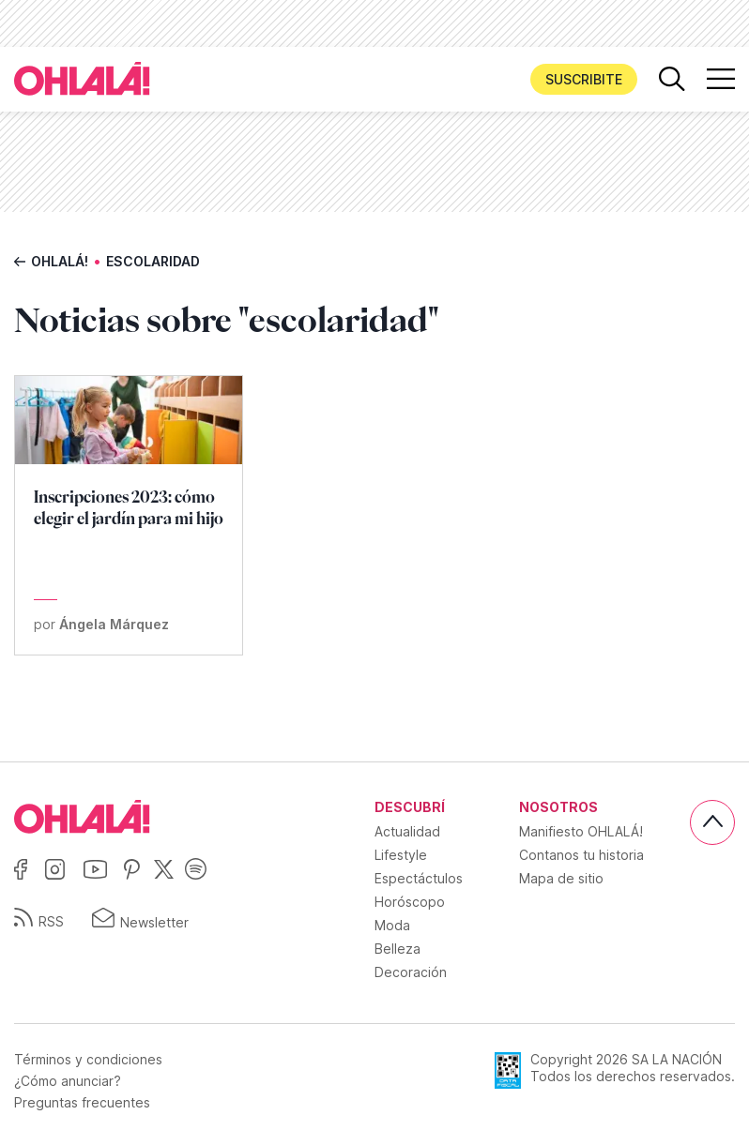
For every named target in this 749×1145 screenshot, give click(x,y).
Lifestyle (400, 855)
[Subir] (712, 822)
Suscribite (583, 79)
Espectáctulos (418, 878)
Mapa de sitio (561, 878)
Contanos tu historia (581, 855)
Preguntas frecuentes (82, 1102)
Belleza (397, 949)
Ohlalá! (59, 261)
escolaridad (153, 261)
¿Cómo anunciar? (67, 1081)
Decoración (410, 972)
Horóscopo (409, 902)
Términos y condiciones (88, 1059)
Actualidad (407, 831)
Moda (392, 925)
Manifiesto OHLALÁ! (581, 831)
